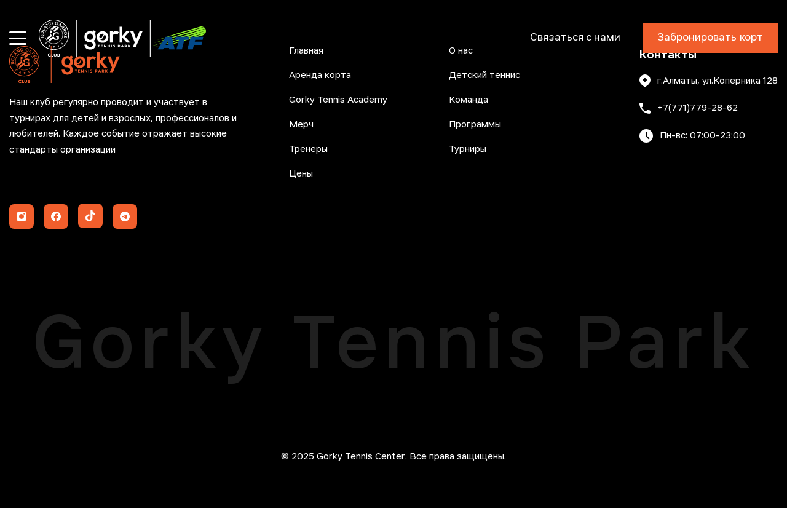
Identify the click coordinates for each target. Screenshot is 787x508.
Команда (468, 100)
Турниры (467, 149)
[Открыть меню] (17, 38)
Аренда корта (320, 75)
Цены (301, 174)
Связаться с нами (575, 38)
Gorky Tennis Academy (338, 100)
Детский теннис (484, 75)
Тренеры (308, 149)
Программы (475, 125)
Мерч (301, 125)
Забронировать (710, 38)
